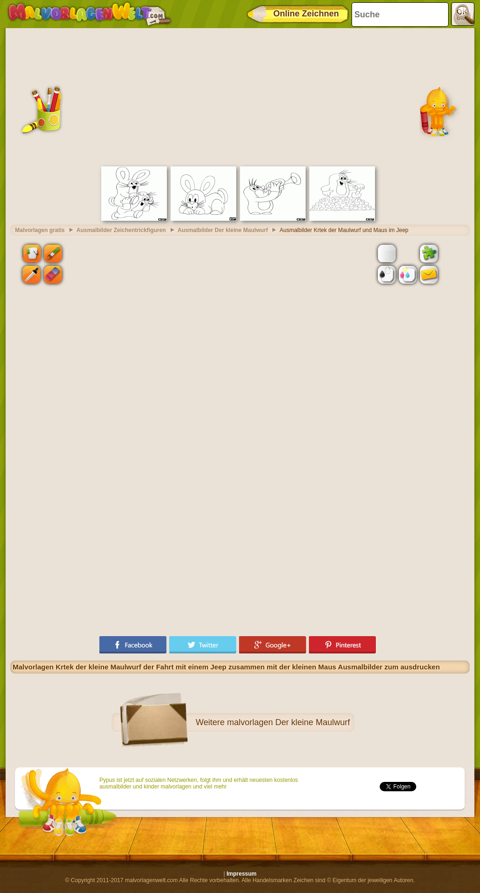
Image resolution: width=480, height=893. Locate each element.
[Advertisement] (240, 96)
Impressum (241, 873)
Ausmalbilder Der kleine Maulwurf (223, 230)
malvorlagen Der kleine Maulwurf (288, 722)
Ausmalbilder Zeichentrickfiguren (121, 230)
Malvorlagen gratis (40, 230)
